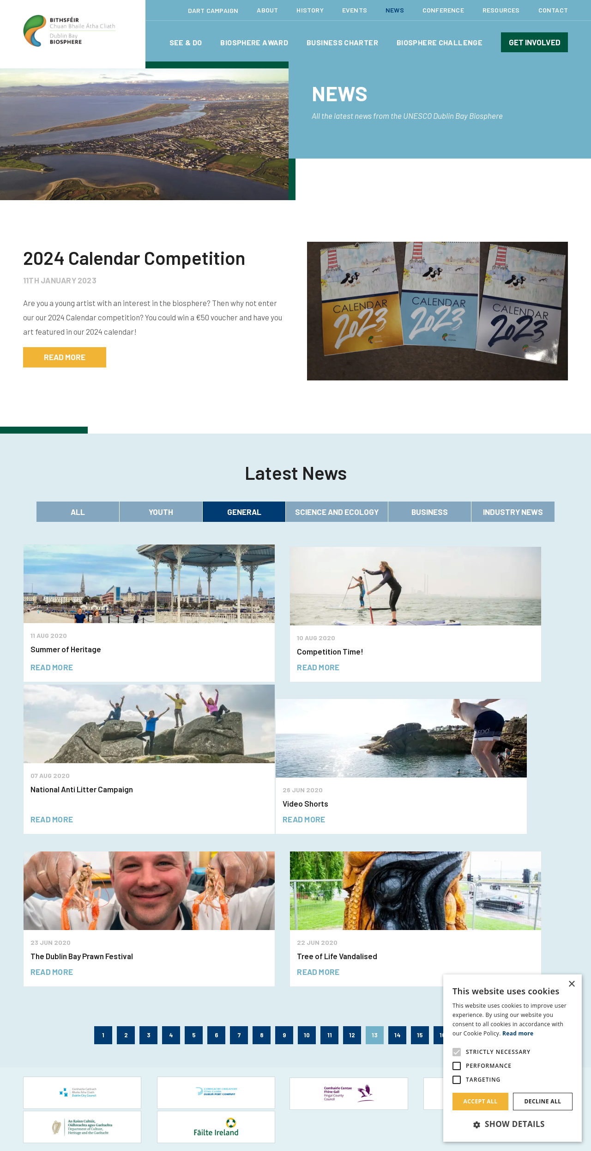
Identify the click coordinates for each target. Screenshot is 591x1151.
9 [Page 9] (284, 882)
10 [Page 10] (307, 882)
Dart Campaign (213, 10)
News (395, 10)
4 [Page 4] (171, 882)
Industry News (513, 511)
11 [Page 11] (329, 882)
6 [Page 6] (216, 882)
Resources (501, 10)
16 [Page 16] (443, 882)
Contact (553, 10)
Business (429, 511)
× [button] (571, 984)
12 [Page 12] (352, 882)
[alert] (512, 1058)
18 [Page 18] (488, 882)
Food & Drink (41, 1026)
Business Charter (342, 42)
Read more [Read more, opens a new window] (517, 1033)
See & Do (185, 42)
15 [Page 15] (420, 882)
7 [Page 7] (239, 882)
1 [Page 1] (103, 882)
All (78, 511)
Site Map (393, 1106)
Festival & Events (47, 1011)
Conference (443, 10)
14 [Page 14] (397, 882)
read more (64, 356)
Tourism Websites (47, 1072)
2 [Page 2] (126, 882)
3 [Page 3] (149, 882)
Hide (431, 1135)
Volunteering (180, 1042)
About (267, 10)
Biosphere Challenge (439, 42)
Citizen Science (184, 1026)
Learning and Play (48, 1042)
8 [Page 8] (262, 882)
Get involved (535, 42)
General (244, 511)
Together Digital (236, 1106)
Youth (161, 511)
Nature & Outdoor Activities (62, 1057)
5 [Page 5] (194, 882)
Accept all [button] (481, 1101)
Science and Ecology (337, 511)
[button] (512, 1124)
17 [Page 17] (465, 882)
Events (354, 10)
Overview (175, 1011)
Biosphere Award (254, 42)
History (309, 10)
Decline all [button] (543, 1101)
